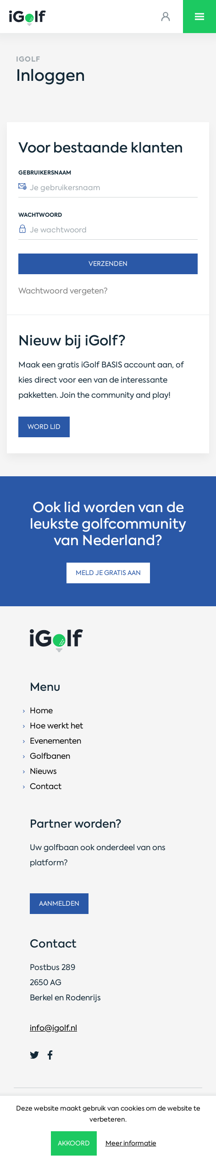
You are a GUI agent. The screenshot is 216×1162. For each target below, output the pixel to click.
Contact (45, 786)
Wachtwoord (40, 215)
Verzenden (108, 263)
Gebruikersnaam (44, 172)
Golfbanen (50, 756)
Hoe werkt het (56, 726)
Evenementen (55, 741)
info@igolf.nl (53, 1028)
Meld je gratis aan (108, 573)
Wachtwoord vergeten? (63, 291)
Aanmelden (59, 903)
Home (41, 710)
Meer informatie (130, 1143)
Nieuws (43, 771)
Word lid (44, 427)
